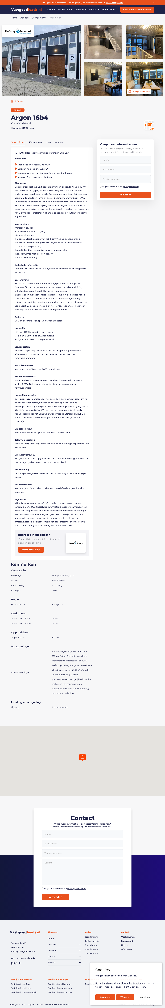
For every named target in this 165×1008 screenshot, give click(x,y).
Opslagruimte (128, 937)
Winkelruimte (91, 953)
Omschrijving (18, 142)
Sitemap (52, 962)
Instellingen (146, 997)
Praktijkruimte (91, 949)
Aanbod (51, 10)
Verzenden (55, 897)
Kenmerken (35, 142)
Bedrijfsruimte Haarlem (59, 984)
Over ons (52, 944)
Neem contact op (55, 142)
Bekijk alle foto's (139, 91)
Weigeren (125, 997)
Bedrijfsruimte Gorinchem (60, 992)
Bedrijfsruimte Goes (20, 984)
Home (14, 18)
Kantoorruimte (91, 941)
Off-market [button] (65, 10)
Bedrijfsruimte (39, 18)
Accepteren (105, 997)
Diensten (52, 950)
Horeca (124, 945)
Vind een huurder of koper (137, 10)
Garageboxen (90, 945)
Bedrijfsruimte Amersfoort (60, 988)
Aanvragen (125, 195)
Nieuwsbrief (108, 10)
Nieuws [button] (94, 10)
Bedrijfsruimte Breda (21, 988)
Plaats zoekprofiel (114, 3)
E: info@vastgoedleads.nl (23, 951)
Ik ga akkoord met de (120, 186)
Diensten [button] (80, 10)
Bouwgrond (127, 941)
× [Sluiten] (153, 2)
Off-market (126, 949)
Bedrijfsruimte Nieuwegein (24, 992)
